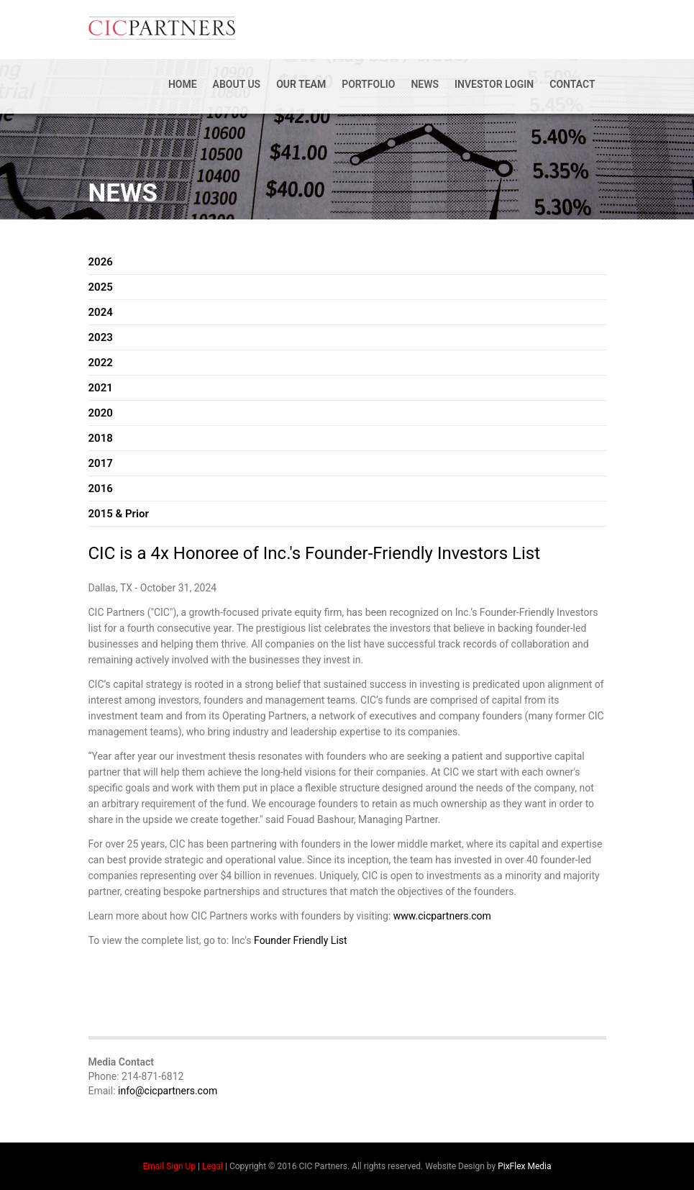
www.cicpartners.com (442, 916)
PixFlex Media (524, 1166)
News (425, 84)
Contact (572, 84)
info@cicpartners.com (167, 1090)
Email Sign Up (169, 1166)
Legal (212, 1166)
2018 (100, 438)
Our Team (301, 84)
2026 (100, 261)
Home (182, 84)
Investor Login (494, 84)
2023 (100, 337)
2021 (100, 387)
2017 (100, 463)
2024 (100, 312)
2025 (100, 287)
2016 (100, 488)
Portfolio (368, 84)
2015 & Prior (118, 513)
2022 (100, 362)
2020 (100, 412)
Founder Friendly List (300, 940)
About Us (237, 84)
